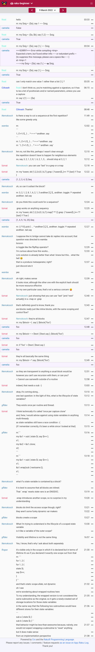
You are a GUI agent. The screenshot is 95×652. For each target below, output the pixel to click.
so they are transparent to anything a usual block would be (44, 371)
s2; (17, 448)
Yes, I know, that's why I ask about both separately (40, 543)
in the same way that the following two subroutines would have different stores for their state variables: (46, 608)
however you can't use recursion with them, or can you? (42, 375)
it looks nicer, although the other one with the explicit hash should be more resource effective (47, 284)
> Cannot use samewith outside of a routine (37, 379)
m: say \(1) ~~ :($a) (25, 98)
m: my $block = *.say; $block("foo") (32, 360)
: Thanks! (24, 109)
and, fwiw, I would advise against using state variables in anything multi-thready (47, 417)
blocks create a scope (26, 517)
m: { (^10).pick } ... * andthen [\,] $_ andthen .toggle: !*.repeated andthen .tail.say (46, 228)
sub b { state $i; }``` (25, 621)
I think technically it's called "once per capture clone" (41, 411)
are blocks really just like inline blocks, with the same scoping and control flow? (47, 311)
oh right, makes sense (26, 278)
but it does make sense (27, 632)
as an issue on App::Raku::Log (74, 642)
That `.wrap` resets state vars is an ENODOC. (37, 491)
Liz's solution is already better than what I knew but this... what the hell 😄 (47, 257)
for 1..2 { (20, 560)
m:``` (18, 432)
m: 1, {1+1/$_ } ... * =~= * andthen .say (34, 141)
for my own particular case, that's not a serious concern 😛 (44, 289)
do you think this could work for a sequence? (37, 202)
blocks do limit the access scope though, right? (38, 507)
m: (17, 126)
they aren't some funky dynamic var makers (36, 511)
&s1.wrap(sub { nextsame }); (29, 467)
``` (17, 129)
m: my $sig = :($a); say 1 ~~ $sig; (32, 23)
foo (17, 327)
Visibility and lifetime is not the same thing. (36, 537)
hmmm (19, 243)
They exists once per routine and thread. (35, 405)
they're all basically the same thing (32, 356)
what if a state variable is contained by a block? (38, 481)
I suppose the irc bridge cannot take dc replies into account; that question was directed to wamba (46, 238)
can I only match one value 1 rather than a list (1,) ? (40, 81)
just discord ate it (24, 266)
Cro (34, 639)
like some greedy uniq (26, 119)
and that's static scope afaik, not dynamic (36, 584)
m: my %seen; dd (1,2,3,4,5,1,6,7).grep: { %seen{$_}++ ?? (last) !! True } (48, 173)
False (18, 28)
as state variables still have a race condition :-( (38, 422)
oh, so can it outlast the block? (30, 186)
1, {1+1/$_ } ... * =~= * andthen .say (32, 133)
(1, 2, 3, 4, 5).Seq (24, 179)
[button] (91, 3)
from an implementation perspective (33, 636)
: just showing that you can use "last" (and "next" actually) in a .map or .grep (44, 297)
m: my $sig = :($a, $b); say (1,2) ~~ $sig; (35, 34)
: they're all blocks (30, 318)
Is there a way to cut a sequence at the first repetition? (42, 115)
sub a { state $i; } (24, 617)
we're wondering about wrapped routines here (38, 591)
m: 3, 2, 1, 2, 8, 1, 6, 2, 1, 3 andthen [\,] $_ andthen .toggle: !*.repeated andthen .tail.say (48, 194)
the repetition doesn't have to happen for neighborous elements (46, 155)
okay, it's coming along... (27, 392)
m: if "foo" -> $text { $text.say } (30, 345)
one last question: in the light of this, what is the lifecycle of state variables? (47, 397)
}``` (17, 580)
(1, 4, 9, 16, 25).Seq (25, 220)
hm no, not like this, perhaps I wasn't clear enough (39, 151)
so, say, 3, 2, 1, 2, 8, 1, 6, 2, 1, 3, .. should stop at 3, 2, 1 (41, 159)
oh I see (20, 588)
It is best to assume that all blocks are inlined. (38, 487)
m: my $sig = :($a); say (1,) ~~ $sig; (33, 70)
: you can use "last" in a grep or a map (39, 165)
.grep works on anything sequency (32, 208)
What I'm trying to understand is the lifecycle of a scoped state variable (46, 525)
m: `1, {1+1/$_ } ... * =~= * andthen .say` (35, 145)
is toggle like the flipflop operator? (32, 247)
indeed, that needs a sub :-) (29, 385)
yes (17, 272)
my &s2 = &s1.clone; (25, 444)
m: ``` (18, 557)
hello (18, 19)
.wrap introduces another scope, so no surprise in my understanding (41, 500)
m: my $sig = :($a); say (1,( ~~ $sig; (33, 46)
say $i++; (20, 572)
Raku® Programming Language (59, 639)
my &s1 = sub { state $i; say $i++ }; (32, 436)
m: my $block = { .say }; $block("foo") (33, 322)
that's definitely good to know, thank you (35, 305)
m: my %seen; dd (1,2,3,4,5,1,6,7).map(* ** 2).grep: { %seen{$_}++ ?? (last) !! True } (48, 214)
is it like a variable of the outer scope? (34, 531)
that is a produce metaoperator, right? (34, 262)
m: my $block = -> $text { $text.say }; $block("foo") (39, 334)
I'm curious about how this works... (32, 251)
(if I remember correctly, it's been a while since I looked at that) (46, 426)
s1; (17, 440)
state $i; (20, 568)
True (18, 39)
